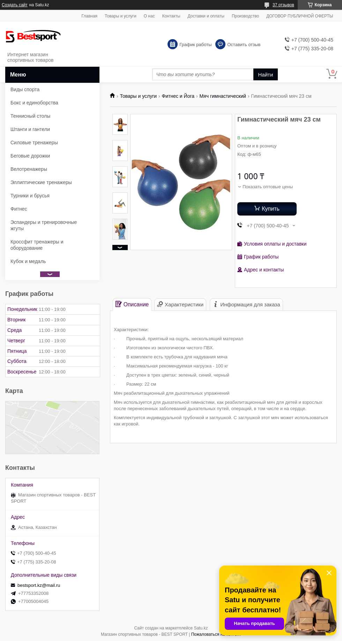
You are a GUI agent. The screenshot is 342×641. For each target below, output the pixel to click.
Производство (245, 16)
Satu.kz (201, 628)
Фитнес (18, 209)
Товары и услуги (120, 16)
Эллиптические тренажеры (41, 182)
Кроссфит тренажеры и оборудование (37, 245)
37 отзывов (283, 4)
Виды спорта (24, 89)
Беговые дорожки (30, 156)
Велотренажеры (28, 169)
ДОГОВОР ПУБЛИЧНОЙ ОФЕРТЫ (299, 16)
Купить (271, 209)
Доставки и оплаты (206, 16)
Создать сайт (15, 4)
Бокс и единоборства (34, 102)
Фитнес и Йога (178, 96)
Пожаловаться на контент (216, 634)
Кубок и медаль (28, 261)
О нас (149, 16)
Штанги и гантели (30, 129)
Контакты (171, 16)
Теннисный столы (30, 116)
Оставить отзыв (243, 44)
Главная (89, 16)
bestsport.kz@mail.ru (38, 585)
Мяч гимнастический (222, 96)
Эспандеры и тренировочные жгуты (43, 225)
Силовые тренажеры (34, 142)
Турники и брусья (30, 195)
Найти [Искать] (265, 75)
